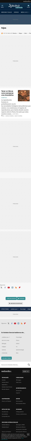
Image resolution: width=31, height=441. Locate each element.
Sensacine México (21, 427)
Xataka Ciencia (15, 6)
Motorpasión (19, 401)
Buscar (28, 364)
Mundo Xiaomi (5, 389)
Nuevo (28, 7)
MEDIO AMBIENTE (25, 12)
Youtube (8, 287)
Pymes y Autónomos (21, 414)
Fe (16, 346)
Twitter (1, 287)
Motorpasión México (21, 431)
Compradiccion (6, 416)
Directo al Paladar (6, 401)
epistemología (20, 350)
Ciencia (15, 33)
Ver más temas (6, 358)
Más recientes (11, 298)
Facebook (5, 287)
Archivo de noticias (16, 303)
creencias (4, 353)
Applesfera (4, 384)
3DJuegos (18, 380)
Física (17, 340)
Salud (17, 343)
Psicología (23, 309)
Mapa (20, 33)
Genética (4, 97)
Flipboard (19, 287)
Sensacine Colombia (21, 429)
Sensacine (18, 390)
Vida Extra (18, 382)
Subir (24, 371)
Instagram (12, 287)
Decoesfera (5, 414)
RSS (16, 287)
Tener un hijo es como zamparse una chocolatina (7, 93)
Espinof (18, 393)
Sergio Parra (10, 116)
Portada (22, 298)
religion (4, 346)
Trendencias (5, 411)
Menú (2, 7)
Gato (25, 33)
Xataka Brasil (5, 427)
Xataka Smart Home (7, 387)
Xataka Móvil (5, 382)
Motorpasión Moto (21, 403)
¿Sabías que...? (14, 309)
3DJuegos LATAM (20, 424)
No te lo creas (5, 340)
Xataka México (6, 424)
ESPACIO (16, 12)
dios (17, 353)
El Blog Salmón (20, 411)
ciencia (4, 350)
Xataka (3, 380)
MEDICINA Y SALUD (6, 12)
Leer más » (15, 114)
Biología (4, 343)
